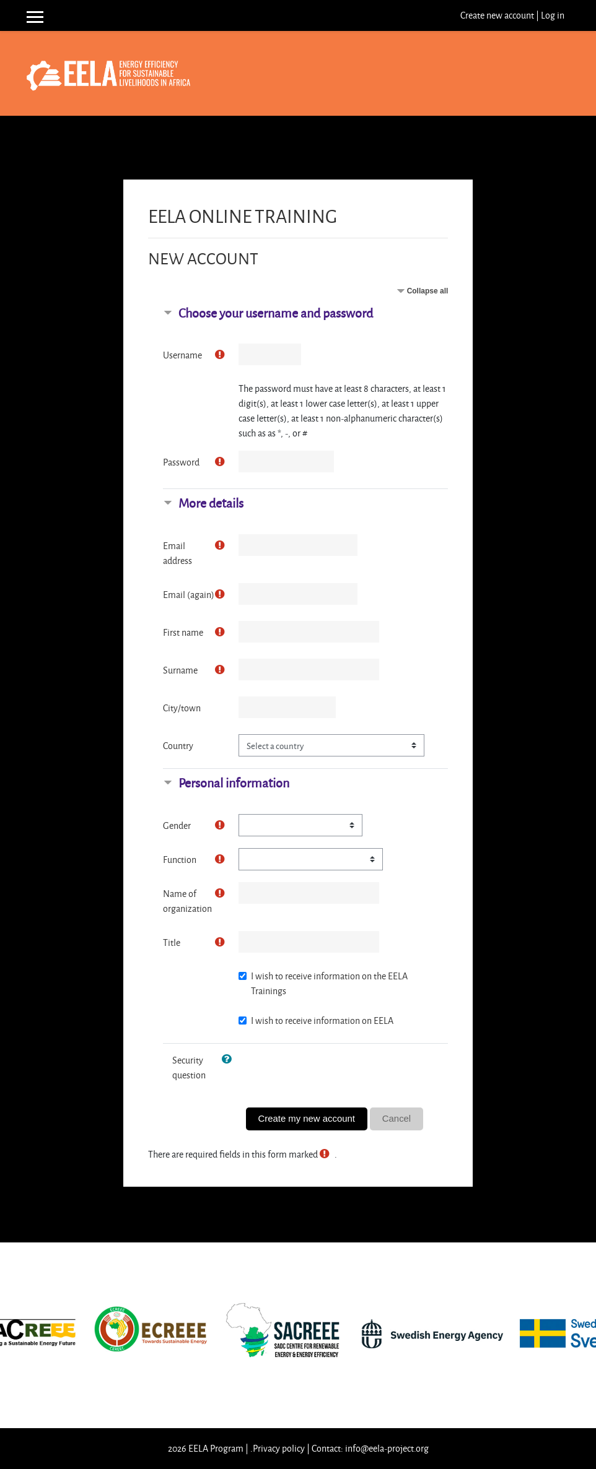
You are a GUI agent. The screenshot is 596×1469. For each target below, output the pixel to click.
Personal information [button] (233, 782)
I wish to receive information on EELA (322, 1020)
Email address (177, 553)
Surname (180, 670)
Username (182, 355)
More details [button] (210, 502)
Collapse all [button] (428, 291)
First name (183, 632)
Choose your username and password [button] (275, 312)
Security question (189, 1067)
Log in (552, 15)
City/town (182, 707)
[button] (229, 1060)
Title (171, 942)
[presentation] (340, 1073)
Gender (177, 825)
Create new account (497, 15)
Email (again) (188, 594)
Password (181, 462)
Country (178, 745)
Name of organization (187, 901)
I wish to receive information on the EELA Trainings (329, 983)
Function (179, 859)
